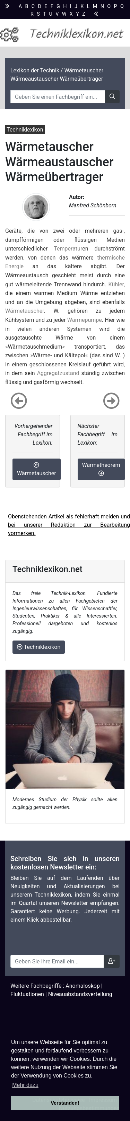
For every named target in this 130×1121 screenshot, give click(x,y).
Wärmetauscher (24, 311)
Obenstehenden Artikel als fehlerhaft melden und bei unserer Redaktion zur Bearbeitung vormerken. (69, 524)
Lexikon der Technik (34, 70)
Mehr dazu (25, 1085)
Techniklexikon (38, 647)
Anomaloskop (83, 986)
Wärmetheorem (101, 469)
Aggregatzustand (58, 373)
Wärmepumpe (84, 320)
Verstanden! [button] (65, 1103)
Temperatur (68, 248)
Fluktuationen (27, 994)
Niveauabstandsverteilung (80, 994)
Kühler (116, 284)
